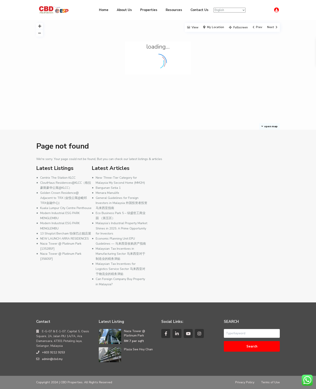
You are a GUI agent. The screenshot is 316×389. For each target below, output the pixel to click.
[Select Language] (230, 10)
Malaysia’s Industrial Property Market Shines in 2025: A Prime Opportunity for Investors (121, 228)
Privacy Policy (244, 382)
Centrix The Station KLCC (57, 178)
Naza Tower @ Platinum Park (134, 333)
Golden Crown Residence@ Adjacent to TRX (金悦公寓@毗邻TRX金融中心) (63, 198)
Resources (174, 10)
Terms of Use (270, 382)
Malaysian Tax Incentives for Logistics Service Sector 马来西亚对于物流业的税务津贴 (120, 269)
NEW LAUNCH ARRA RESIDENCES (64, 238)
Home (103, 10)
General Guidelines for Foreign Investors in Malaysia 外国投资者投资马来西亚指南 (121, 203)
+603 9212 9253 (53, 352)
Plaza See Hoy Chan (138, 349)
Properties (148, 10)
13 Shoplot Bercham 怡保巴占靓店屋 (65, 233)
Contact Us (199, 10)
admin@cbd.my (52, 359)
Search (251, 346)
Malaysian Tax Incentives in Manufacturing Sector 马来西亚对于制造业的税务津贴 (120, 254)
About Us (124, 10)
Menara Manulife (107, 193)
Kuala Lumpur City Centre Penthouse (66, 208)
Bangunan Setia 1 (108, 188)
